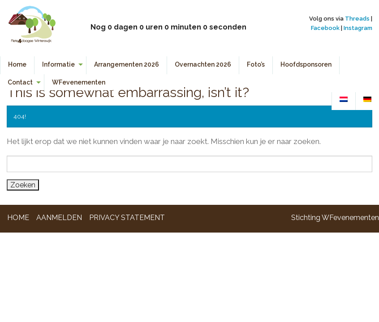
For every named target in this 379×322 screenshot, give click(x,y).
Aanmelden (59, 217)
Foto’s (256, 64)
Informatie (58, 64)
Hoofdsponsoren (306, 64)
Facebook (325, 28)
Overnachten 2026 (203, 64)
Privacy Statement (127, 217)
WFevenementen (78, 82)
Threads (357, 18)
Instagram (358, 28)
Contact (20, 82)
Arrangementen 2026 (126, 64)
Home (17, 64)
